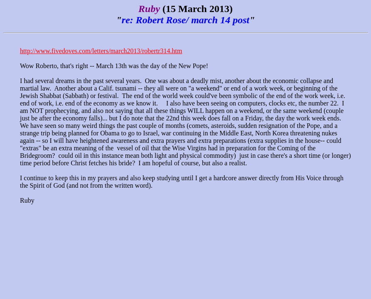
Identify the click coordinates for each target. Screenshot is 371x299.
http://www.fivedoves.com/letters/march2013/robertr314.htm (101, 50)
